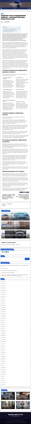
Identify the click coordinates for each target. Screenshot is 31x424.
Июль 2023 (3, 320)
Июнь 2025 (3, 300)
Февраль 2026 (3, 285)
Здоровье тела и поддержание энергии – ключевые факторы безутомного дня (13, 17)
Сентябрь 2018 (3, 371)
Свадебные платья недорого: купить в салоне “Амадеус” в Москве (13, 226)
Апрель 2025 (3, 305)
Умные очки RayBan (4, 268)
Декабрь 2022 (3, 335)
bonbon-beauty (7, 21)
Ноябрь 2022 (3, 337)
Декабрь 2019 (3, 367)
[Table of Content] (19, 27)
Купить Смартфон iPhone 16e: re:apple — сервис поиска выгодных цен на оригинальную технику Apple (14, 235)
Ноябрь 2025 (3, 292)
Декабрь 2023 (3, 309)
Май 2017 (2, 378)
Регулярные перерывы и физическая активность (10, 30)
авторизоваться (17, 244)
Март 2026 (3, 283)
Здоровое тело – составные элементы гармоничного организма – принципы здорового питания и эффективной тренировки (22, 196)
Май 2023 (3, 324)
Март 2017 (3, 380)
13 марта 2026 (20, 407)
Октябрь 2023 (3, 313)
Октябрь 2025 (3, 294)
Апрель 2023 (3, 326)
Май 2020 (3, 365)
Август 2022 (3, 343)
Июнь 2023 (3, 322)
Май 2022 (3, 350)
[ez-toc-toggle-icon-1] (19, 27)
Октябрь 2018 (3, 369)
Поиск (2, 256)
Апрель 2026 (3, 281)
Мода (3, 224)
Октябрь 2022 (3, 339)
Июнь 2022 (3, 348)
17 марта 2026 (5, 407)
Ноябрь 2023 (3, 311)
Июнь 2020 (3, 363)
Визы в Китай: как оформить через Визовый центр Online (15, 217)
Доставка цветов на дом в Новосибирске (7, 272)
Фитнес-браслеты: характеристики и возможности (9, 270)
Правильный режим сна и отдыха (8, 31)
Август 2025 (3, 296)
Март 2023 (3, 328)
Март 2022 (3, 354)
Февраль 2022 (3, 356)
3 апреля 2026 (5, 398)
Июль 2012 (3, 384)
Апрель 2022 (3, 352)
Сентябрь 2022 (3, 341)
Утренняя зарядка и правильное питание (9, 29)
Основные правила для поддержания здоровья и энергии (11, 28)
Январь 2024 (3, 307)
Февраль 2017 (3, 382)
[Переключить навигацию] (15, 8)
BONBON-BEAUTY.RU (15, 4)
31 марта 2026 (20, 398)
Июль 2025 (3, 298)
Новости (2, 13)
